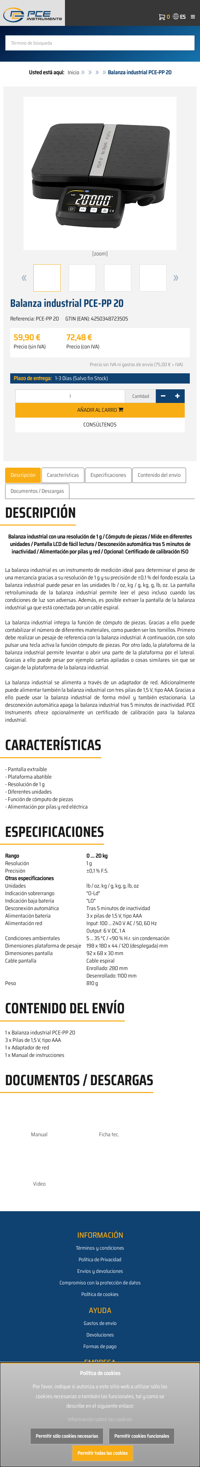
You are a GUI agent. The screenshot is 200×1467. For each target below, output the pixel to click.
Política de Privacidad (100, 1259)
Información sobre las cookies (100, 1419)
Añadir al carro (100, 410)
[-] (163, 396)
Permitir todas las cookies (103, 1453)
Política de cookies (100, 1294)
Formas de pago (100, 1346)
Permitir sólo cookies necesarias (67, 1436)
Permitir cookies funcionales (141, 1436)
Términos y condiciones (100, 1248)
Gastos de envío (100, 1323)
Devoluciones (100, 1335)
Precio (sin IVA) (30, 346)
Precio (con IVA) (82, 346)
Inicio (73, 72)
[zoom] (100, 177)
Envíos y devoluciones (100, 1271)
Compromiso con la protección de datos (100, 1283)
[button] (24, 278)
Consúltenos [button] (100, 424)
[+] (177, 396)
